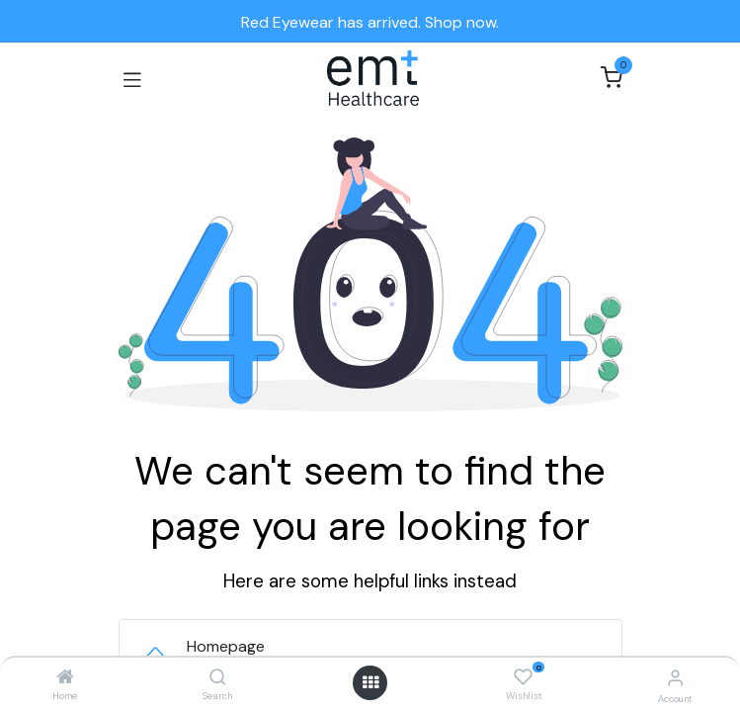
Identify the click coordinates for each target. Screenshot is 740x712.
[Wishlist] (523, 677)
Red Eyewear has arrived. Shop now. (370, 22)
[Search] (217, 678)
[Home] (65, 678)
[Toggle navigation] (132, 78)
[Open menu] (370, 682)
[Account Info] (675, 678)
